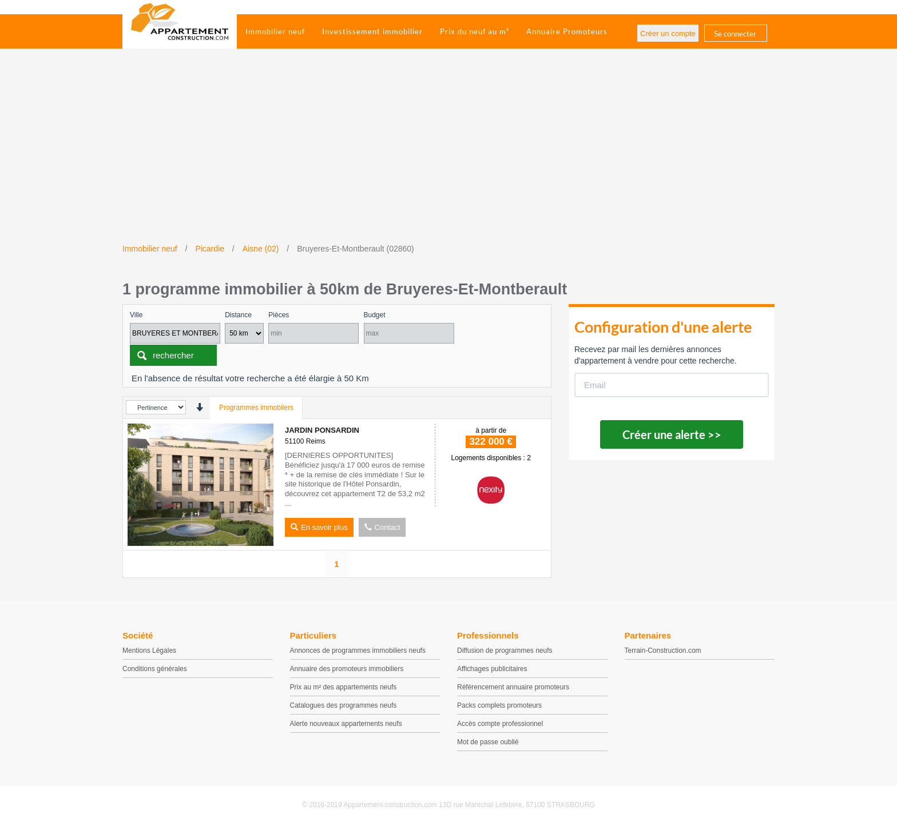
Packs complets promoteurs (499, 705)
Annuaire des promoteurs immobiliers (347, 669)
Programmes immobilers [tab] (256, 408)
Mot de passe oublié (487, 742)
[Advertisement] (448, 157)
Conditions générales (154, 669)
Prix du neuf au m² (474, 31)
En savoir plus (319, 527)
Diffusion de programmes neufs (505, 651)
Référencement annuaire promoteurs (513, 687)
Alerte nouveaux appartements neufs (346, 724)
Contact (382, 527)
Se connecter (735, 33)
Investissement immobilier (372, 31)
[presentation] (199, 407)
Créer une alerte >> (671, 434)
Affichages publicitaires (492, 669)
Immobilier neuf (275, 31)
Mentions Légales (149, 651)
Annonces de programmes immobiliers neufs (358, 651)
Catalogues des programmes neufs (343, 705)
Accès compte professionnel (500, 724)
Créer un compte (668, 33)
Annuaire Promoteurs (567, 31)
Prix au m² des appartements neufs (343, 687)
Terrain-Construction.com (663, 651)
